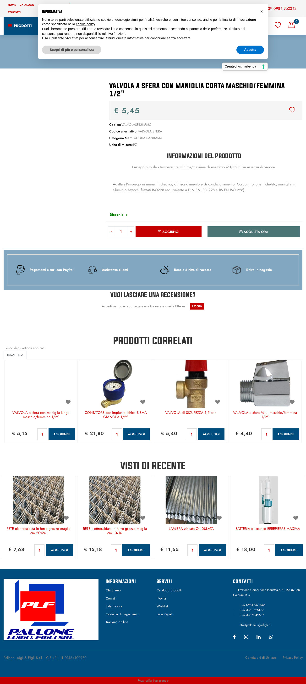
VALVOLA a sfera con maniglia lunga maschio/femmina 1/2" (40, 415)
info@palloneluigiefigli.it (254, 625)
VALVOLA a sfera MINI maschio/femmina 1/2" (265, 415)
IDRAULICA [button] (15, 355)
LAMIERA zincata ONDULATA (191, 528)
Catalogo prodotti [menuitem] (169, 590)
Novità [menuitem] (161, 598)
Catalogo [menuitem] (27, 5)
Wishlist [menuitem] (162, 606)
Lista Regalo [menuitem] (165, 614)
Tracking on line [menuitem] (117, 622)
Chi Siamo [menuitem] (113, 590)
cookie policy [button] (85, 24)
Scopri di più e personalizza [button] (72, 50)
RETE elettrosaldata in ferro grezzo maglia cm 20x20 (38, 531)
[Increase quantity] (131, 231)
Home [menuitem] (12, 5)
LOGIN (197, 306)
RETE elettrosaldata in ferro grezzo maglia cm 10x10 (115, 531)
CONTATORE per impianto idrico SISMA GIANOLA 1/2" (116, 415)
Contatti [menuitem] (14, 12)
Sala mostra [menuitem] (114, 606)
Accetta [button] (250, 50)
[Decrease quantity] (111, 231)
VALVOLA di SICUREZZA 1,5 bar (190, 412)
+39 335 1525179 (251, 610)
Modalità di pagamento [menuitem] (122, 614)
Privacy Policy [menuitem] (293, 657)
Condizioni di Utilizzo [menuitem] (260, 657)
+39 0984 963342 (281, 8)
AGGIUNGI (61, 434)
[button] (51, 126)
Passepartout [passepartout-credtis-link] (161, 681)
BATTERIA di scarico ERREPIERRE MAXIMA (267, 528)
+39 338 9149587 (252, 615)
